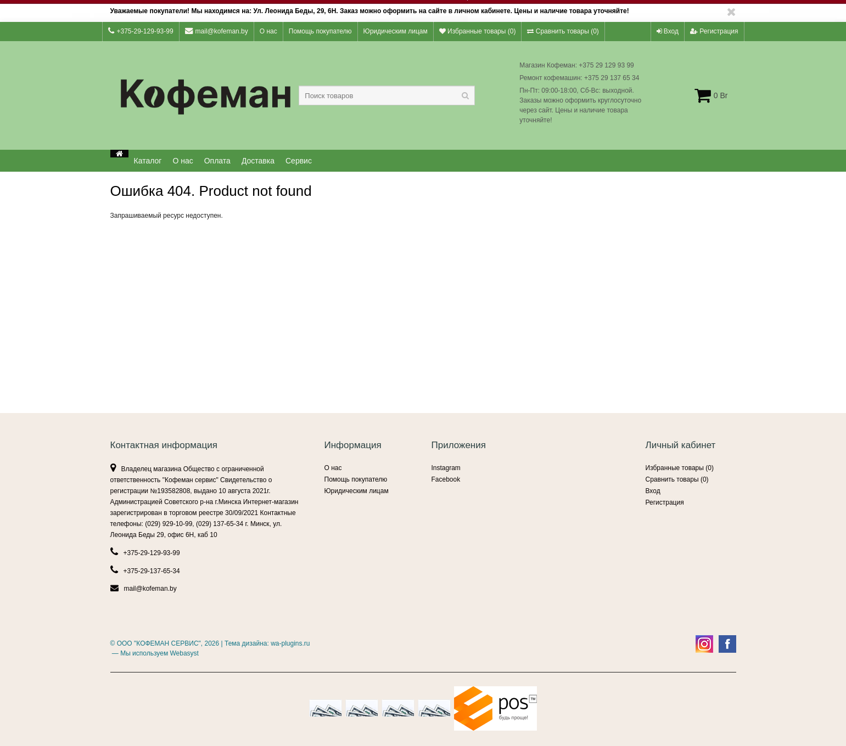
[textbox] (387, 95)
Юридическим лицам (395, 31)
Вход (668, 31)
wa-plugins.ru (290, 643)
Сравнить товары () (562, 31)
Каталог (148, 160)
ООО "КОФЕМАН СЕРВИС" (159, 643)
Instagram (446, 468)
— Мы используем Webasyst (154, 653)
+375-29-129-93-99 (140, 31)
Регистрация (714, 31)
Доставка (258, 160)
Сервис (298, 160)
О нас (268, 31)
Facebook (446, 479)
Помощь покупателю (320, 31)
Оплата (217, 160)
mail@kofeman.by (216, 31)
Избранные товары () (477, 31)
